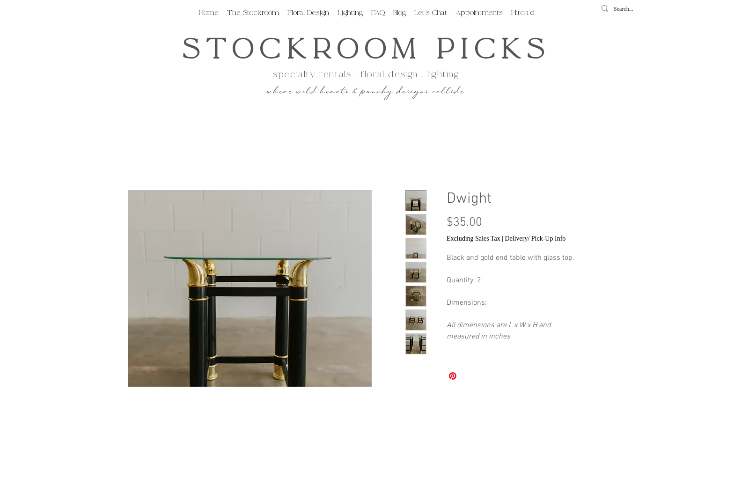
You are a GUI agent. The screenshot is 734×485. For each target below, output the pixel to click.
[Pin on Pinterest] (452, 376)
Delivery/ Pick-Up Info (535, 238)
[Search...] (626, 9)
